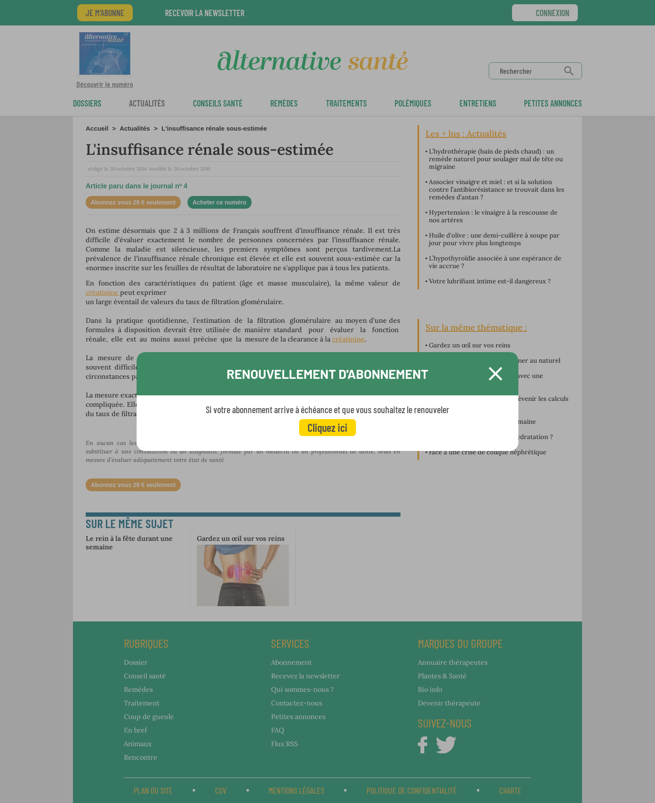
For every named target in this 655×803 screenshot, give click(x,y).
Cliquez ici (327, 427)
